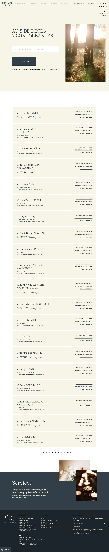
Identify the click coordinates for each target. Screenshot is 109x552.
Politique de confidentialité (31, 540)
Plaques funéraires (27, 526)
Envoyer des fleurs (86, 117)
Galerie (105, 8)
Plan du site (24, 541)
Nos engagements (49, 520)
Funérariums (53, 3)
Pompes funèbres (21, 3)
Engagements (103, 10)
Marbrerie (43, 3)
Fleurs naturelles (27, 527)
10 (68, 452)
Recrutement (103, 13)
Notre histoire (102, 6)
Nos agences (33, 3)
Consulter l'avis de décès (84, 111)
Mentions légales (26, 538)
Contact (104, 15)
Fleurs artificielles (27, 529)
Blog (105, 12)
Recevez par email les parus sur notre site (34, 70)
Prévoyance (64, 3)
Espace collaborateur (28, 543)
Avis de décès (91, 3)
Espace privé (103, 3)
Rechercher (24, 61)
